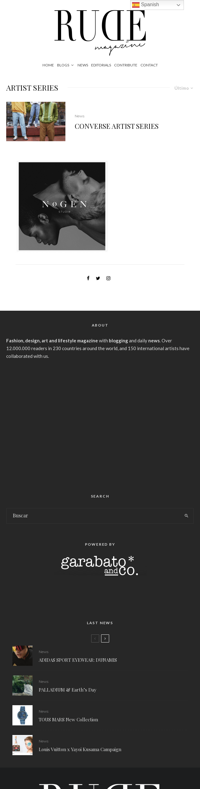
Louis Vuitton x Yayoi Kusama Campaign (80, 751)
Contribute (125, 65)
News (83, 65)
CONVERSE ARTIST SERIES (116, 126)
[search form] (93, 515)
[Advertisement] (100, 424)
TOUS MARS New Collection (68, 720)
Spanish (145, 5)
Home (48, 65)
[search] (186, 515)
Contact (149, 65)
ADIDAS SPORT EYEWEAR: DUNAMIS (78, 660)
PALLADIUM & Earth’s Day (67, 689)
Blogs (63, 65)
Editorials (101, 65)
